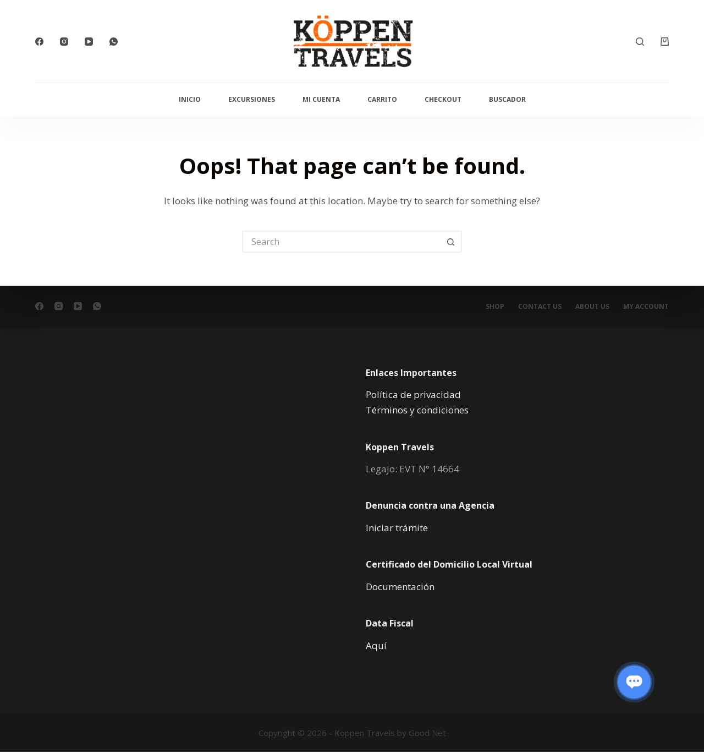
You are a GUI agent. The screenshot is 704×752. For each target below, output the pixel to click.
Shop (495, 306)
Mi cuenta (321, 99)
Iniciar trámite (397, 527)
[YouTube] (89, 41)
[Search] (640, 41)
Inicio (190, 99)
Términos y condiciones (417, 410)
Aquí (376, 645)
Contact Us (540, 306)
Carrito (382, 99)
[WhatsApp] (113, 41)
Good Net (427, 732)
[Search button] (451, 242)
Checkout (443, 99)
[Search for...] (341, 242)
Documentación (400, 586)
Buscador (507, 99)
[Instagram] (64, 41)
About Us (592, 306)
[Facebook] (39, 41)
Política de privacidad (413, 394)
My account (646, 306)
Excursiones (251, 99)
